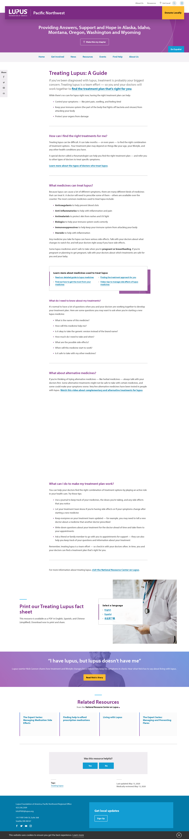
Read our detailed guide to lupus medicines (74, 277)
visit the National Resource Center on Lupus (115, 569)
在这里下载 (109, 618)
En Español (176, 49)
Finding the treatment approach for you (118, 277)
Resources (151, 3)
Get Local (165, 3)
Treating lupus (57, 785)
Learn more (78, 835)
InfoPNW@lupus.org (25, 811)
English (107, 609)
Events (102, 56)
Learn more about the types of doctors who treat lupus (78, 165)
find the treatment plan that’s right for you (102, 89)
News (73, 56)
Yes (90, 765)
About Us (139, 3)
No (106, 765)
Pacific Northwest (49, 12)
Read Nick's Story (94, 677)
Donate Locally (173, 12)
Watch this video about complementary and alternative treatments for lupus (101, 390)
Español (108, 614)
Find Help (118, 56)
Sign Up (101, 818)
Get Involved (57, 56)
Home (42, 56)
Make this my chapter (96, 42)
